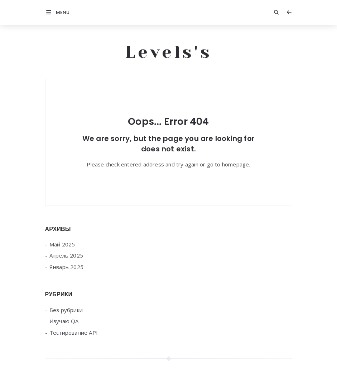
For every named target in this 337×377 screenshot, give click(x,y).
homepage (235, 164)
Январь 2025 (66, 266)
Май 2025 (62, 244)
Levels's (168, 52)
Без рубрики (66, 310)
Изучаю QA (64, 321)
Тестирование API (73, 332)
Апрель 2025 (66, 255)
